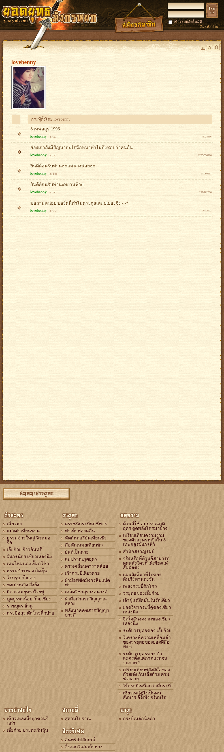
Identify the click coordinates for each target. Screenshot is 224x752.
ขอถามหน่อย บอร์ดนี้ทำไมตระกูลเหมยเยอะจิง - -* (79, 203)
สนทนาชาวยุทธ (37, 493)
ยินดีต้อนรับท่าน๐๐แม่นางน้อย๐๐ (63, 165)
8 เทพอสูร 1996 (45, 128)
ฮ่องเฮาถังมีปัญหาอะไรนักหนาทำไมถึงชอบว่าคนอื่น (81, 147)
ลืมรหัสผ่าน (209, 27)
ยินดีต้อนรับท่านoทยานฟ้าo (56, 184)
